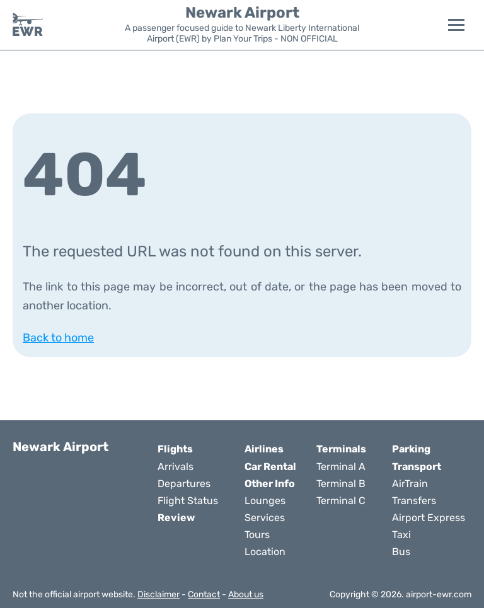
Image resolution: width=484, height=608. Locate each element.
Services (265, 518)
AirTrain (410, 484)
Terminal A (341, 467)
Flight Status (188, 501)
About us (245, 594)
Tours (257, 535)
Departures (184, 484)
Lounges (265, 501)
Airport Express (428, 518)
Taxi (401, 535)
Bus (401, 552)
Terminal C (341, 501)
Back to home (58, 338)
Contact (204, 594)
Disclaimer (158, 594)
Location (265, 552)
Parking (411, 449)
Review (176, 518)
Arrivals (175, 467)
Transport (416, 467)
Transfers (414, 501)
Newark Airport (242, 12)
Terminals (341, 449)
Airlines (264, 449)
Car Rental (270, 467)
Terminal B (341, 484)
